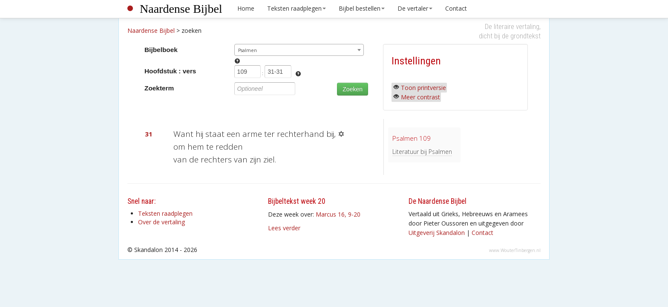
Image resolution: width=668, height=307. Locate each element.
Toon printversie (423, 88)
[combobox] (299, 50)
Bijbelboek (161, 49)
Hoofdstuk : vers (170, 71)
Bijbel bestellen (362, 8)
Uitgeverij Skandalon (437, 233)
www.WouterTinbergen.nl (515, 250)
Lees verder (284, 228)
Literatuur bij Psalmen (422, 152)
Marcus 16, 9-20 (338, 214)
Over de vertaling (161, 222)
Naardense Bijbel (181, 8)
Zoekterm (159, 88)
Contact (456, 8)
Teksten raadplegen (296, 8)
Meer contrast (420, 97)
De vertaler (414, 8)
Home (245, 8)
